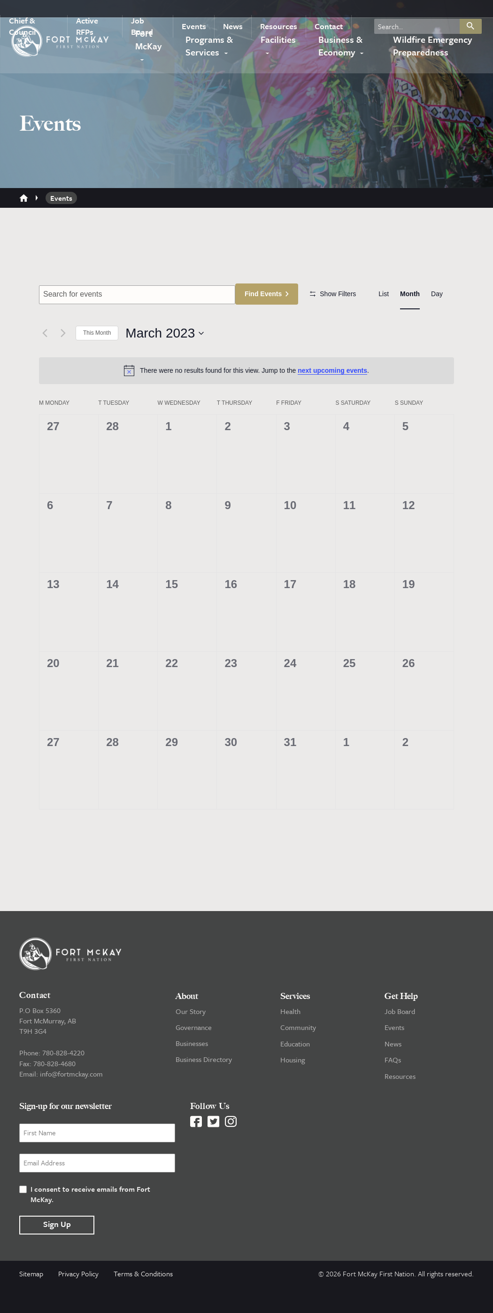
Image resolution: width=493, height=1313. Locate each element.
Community (298, 1055)
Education (295, 1071)
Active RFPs (99, 11)
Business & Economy (338, 50)
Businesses (192, 1071)
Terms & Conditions (143, 1300)
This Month (97, 360)
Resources (275, 11)
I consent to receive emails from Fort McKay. (90, 1221)
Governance (194, 1055)
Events (196, 11)
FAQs (393, 1087)
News (232, 11)
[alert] (246, 398)
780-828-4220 (63, 1080)
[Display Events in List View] (383, 294)
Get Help (401, 1024)
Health (290, 1039)
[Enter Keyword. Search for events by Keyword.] (138, 294)
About (187, 1024)
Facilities (279, 43)
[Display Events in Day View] (437, 294)
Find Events (266, 294)
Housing (292, 1087)
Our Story (191, 1039)
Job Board (151, 11)
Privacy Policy (78, 1300)
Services (295, 1024)
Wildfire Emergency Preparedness (431, 50)
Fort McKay (147, 43)
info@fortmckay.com (71, 1101)
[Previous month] (44, 360)
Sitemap (31, 1300)
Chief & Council (36, 11)
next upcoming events (332, 398)
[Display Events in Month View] (410, 294)
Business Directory (204, 1087)
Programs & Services (210, 50)
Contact (322, 11)
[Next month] (63, 360)
